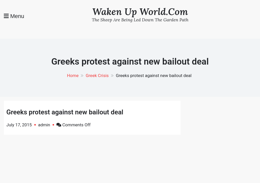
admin (44, 124)
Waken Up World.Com (140, 11)
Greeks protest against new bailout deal (64, 112)
